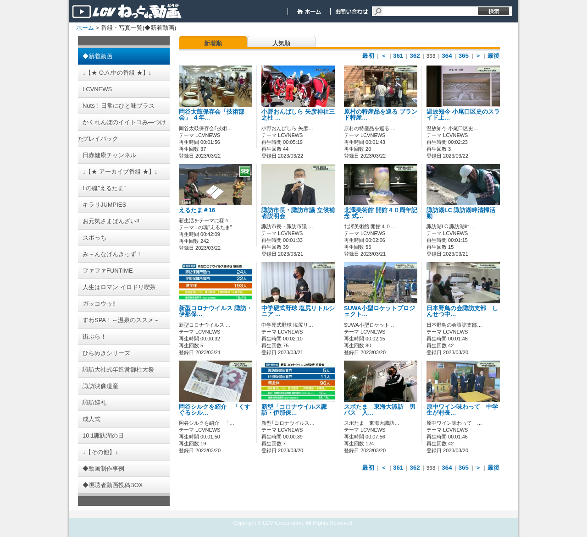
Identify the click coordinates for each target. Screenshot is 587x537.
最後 (493, 55)
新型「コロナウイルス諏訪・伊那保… (294, 410)
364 (447, 55)
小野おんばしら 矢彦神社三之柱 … (298, 115)
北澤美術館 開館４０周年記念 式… (380, 213)
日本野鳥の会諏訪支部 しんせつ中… (462, 311)
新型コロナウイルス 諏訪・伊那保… (215, 311)
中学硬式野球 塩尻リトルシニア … (298, 311)
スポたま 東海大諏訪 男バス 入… (379, 410)
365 (464, 55)
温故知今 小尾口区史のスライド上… (463, 115)
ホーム (85, 27)
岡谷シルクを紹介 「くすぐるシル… (214, 410)
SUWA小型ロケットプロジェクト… (379, 311)
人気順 (281, 43)
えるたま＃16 (197, 210)
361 (398, 55)
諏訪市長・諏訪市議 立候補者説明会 (298, 213)
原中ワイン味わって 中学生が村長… (462, 410)
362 (415, 55)
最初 (368, 55)
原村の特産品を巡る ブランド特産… (380, 115)
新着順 (213, 43)
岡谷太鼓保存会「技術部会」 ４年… (211, 115)
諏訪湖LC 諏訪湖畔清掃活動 (460, 213)
